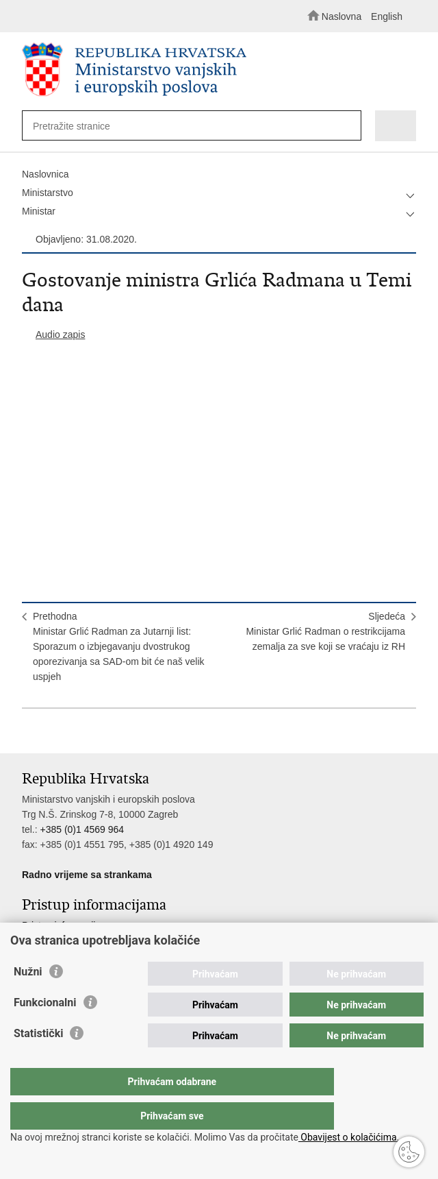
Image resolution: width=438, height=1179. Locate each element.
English (386, 16)
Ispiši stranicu (29, 732)
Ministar (38, 211)
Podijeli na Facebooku (58, 732)
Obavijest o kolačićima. (348, 1137)
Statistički (38, 1060)
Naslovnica (45, 174)
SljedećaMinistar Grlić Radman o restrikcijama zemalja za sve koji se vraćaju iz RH (325, 631)
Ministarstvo (47, 192)
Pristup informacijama (68, 925)
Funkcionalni (45, 1029)
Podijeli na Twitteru (88, 732)
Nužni (28, 999)
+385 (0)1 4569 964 (82, 829)
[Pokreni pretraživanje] (347, 126)
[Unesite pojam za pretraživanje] (181, 125)
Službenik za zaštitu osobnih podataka (103, 940)
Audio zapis (60, 334)
